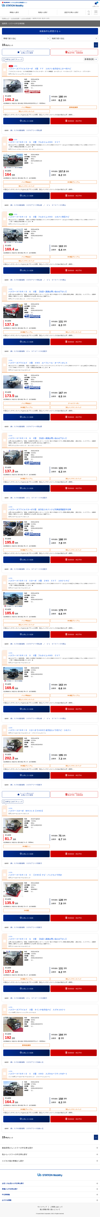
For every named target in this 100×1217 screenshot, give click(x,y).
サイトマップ (42, 1207)
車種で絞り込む (25, 38)
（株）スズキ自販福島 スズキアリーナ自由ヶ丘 (26, 1062)
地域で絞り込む (74, 38)
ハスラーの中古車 (26, 18)
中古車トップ (5, 18)
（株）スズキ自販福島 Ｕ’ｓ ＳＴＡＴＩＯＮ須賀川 (28, 351)
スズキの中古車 (15, 18)
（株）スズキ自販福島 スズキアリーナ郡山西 (25, 130)
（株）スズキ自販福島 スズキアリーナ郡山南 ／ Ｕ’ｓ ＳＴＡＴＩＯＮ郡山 (37, 205)
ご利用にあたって (56, 1207)
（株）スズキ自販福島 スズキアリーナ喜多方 (25, 785)
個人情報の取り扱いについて (50, 1209)
